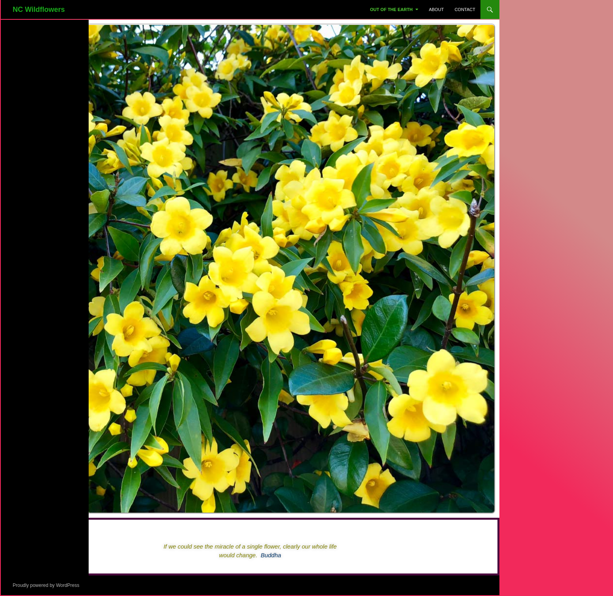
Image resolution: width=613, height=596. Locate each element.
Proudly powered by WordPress (46, 585)
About (436, 9)
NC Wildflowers (39, 9)
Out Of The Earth (391, 9)
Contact (465, 9)
